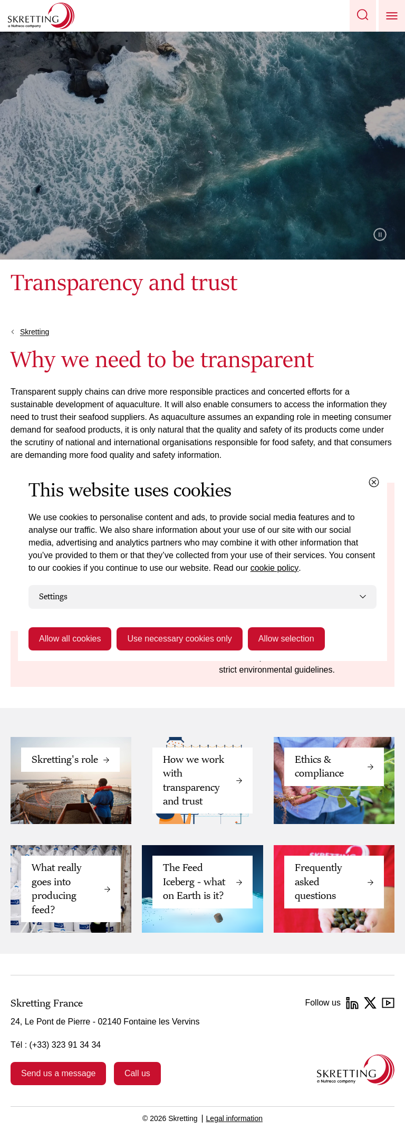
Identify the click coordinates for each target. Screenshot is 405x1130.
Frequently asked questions (318, 882)
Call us (137, 1073)
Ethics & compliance (319, 766)
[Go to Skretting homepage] (41, 16)
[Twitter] (370, 1003)
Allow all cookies (70, 638)
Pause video (380, 234)
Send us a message (58, 1073)
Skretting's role (65, 759)
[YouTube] (388, 1003)
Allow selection (286, 638)
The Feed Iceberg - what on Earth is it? (194, 882)
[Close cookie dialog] (374, 482)
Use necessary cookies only (179, 638)
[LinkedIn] (352, 1003)
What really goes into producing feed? (57, 888)
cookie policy (274, 567)
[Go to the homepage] (355, 1069)
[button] (363, 16)
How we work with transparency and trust (193, 780)
